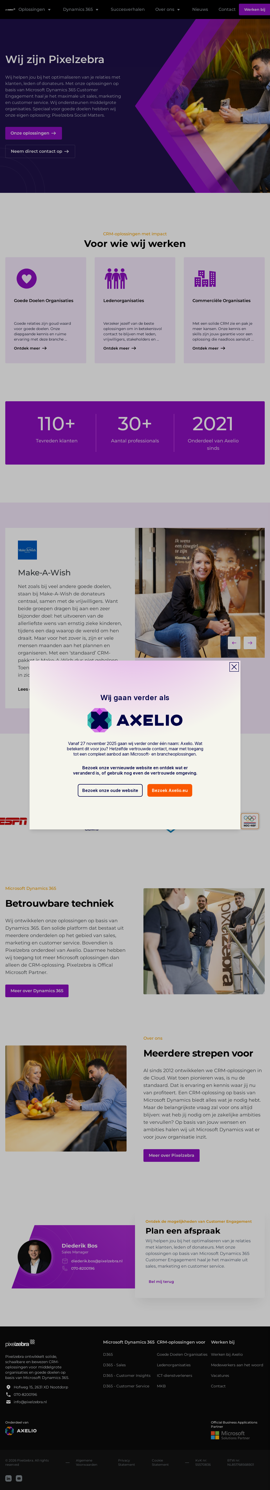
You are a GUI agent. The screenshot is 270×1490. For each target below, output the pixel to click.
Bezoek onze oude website (110, 790)
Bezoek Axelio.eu (170, 790)
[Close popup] (234, 667)
